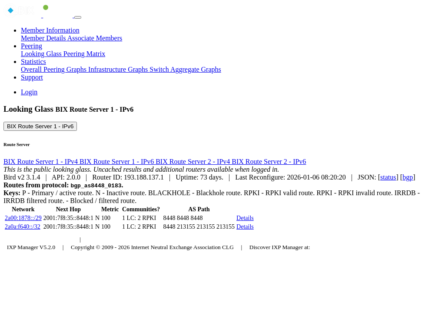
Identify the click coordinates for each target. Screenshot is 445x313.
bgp (407, 177)
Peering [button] (31, 46)
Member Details (44, 38)
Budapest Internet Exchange (40, 239)
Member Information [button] (50, 30)
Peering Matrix (84, 53)
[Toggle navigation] (77, 17)
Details (245, 218)
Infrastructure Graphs (118, 69)
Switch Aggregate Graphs (185, 69)
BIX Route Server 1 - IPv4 (41, 161)
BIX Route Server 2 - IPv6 (269, 161)
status (388, 177)
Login (29, 92)
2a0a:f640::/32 (22, 226)
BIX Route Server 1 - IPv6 (40, 126)
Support (32, 77)
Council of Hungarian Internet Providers (134, 239)
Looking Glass (42, 53)
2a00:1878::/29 (23, 218)
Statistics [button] (33, 61)
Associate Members (95, 38)
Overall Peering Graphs (54, 69)
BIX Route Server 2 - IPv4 (194, 161)
